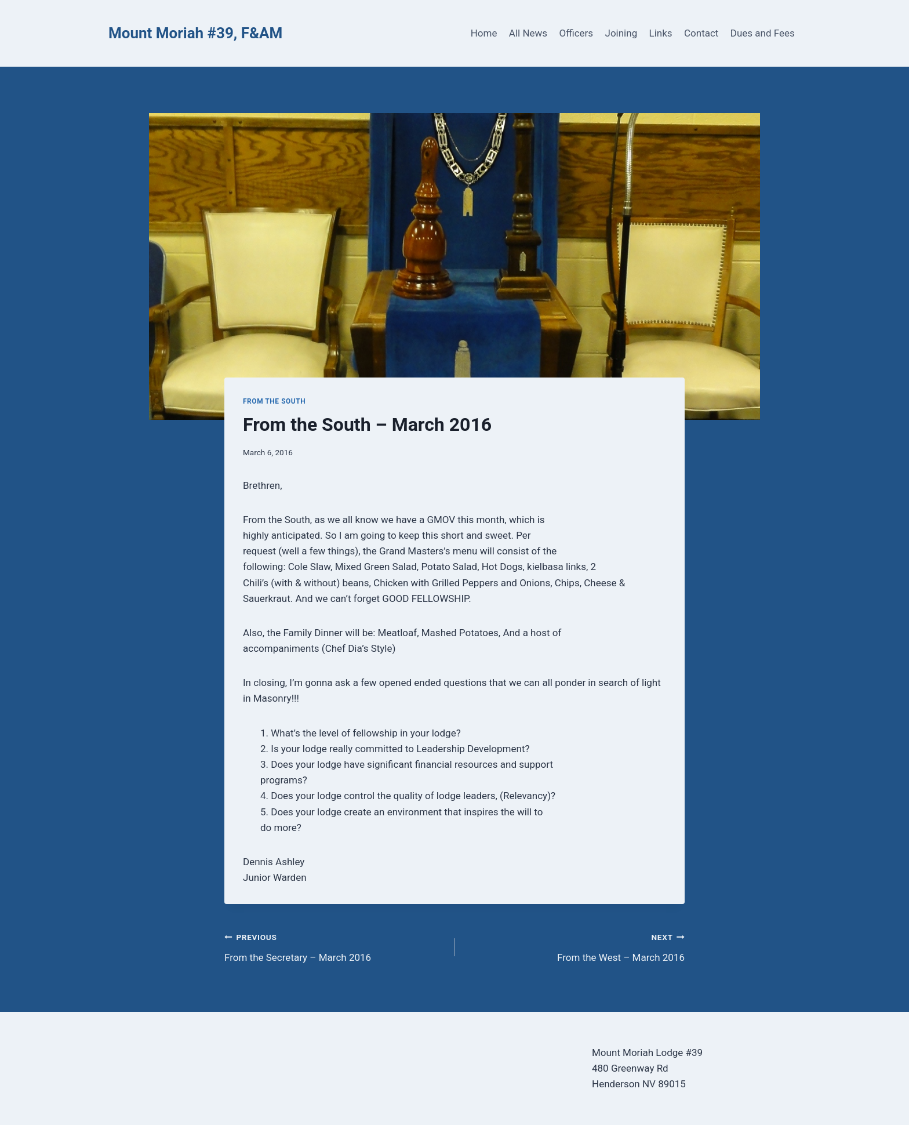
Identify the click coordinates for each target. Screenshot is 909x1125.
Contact (701, 33)
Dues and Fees (762, 33)
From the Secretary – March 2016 (334, 946)
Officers (576, 33)
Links (660, 33)
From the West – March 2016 (574, 946)
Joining (621, 33)
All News (528, 33)
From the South (274, 401)
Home (484, 33)
